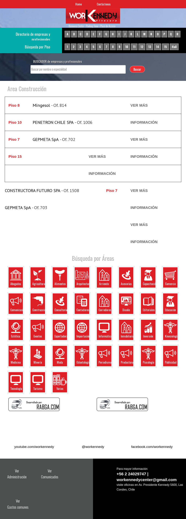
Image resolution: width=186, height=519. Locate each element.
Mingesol (41, 105)
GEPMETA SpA (46, 139)
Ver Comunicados (49, 473)
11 (134, 47)
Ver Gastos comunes (18, 504)
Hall (174, 47)
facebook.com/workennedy (152, 447)
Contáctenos (104, 4)
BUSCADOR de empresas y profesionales (57, 61)
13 (149, 47)
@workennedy (93, 447)
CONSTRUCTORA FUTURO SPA (32, 190)
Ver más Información (143, 113)
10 (126, 47)
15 (165, 47)
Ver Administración (17, 473)
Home (78, 4)
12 (141, 47)
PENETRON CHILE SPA (53, 122)
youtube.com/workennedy (34, 447)
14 (157, 47)
